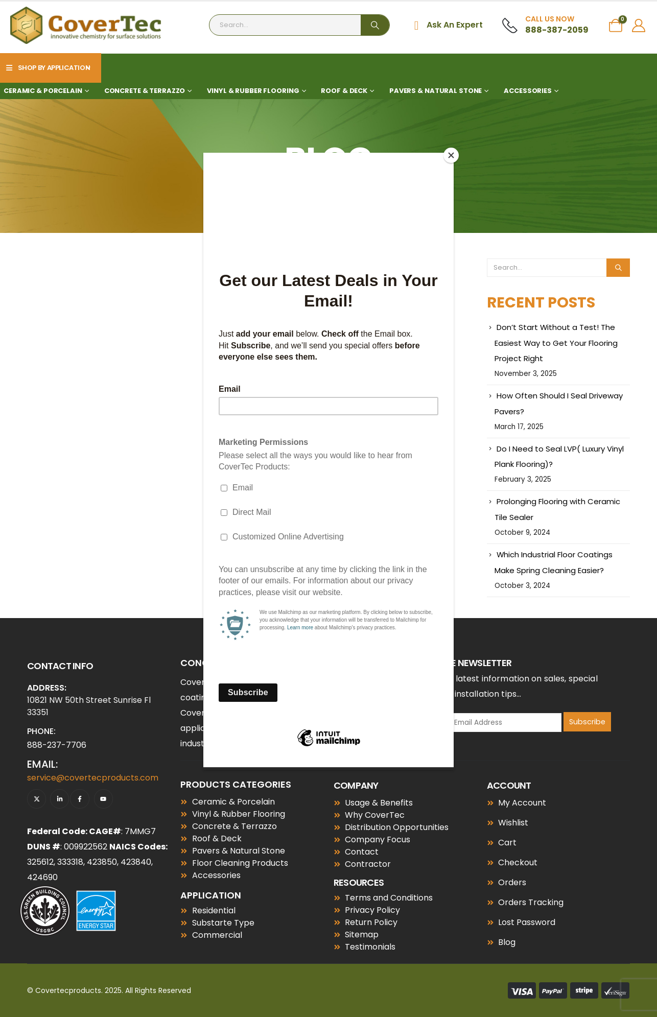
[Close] (451, 155)
